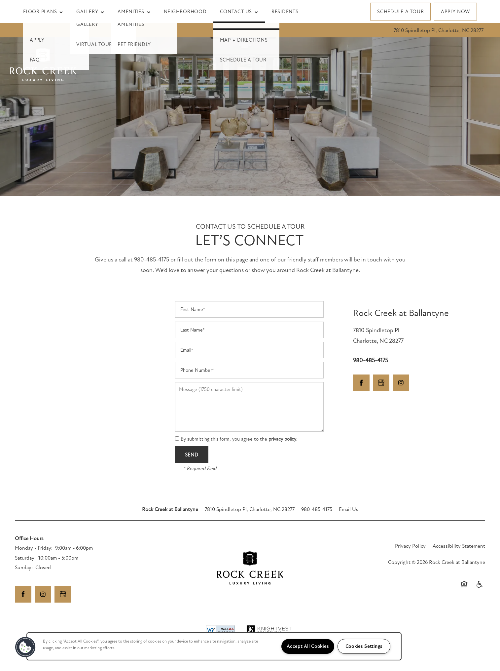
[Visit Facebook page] (361, 383)
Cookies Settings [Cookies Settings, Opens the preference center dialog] (364, 646)
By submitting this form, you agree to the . (239, 439)
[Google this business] (381, 383)
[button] (400, 11)
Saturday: (25, 558)
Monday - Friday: (34, 548)
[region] (214, 646)
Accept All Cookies (308, 646)
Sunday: (24, 567)
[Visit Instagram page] (401, 383)
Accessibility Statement (459, 546)
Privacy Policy (410, 546)
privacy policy (282, 439)
